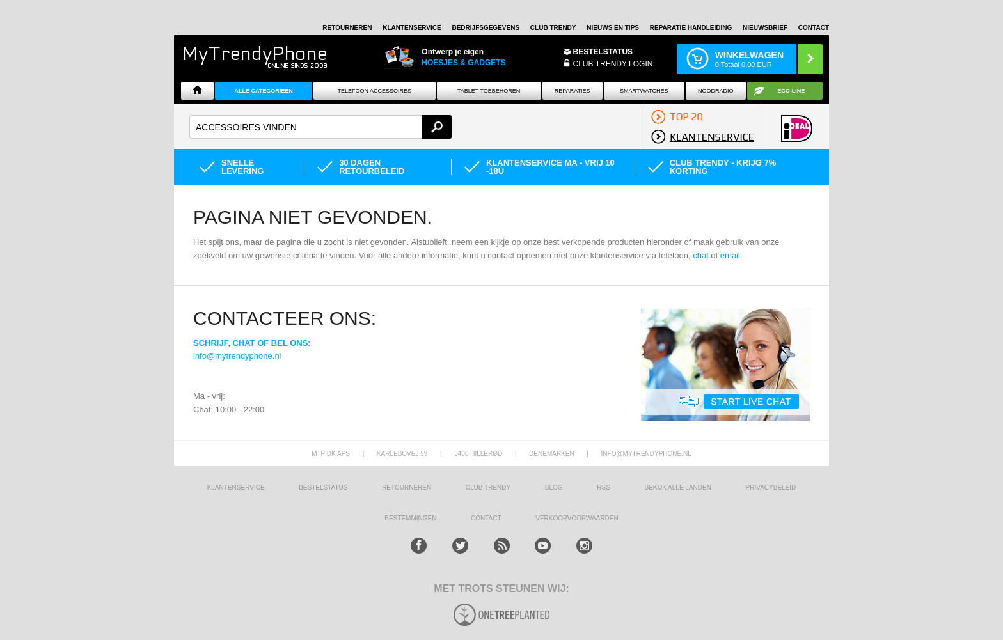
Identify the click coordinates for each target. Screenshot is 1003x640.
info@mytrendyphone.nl (237, 356)
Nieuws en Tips (613, 27)
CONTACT (486, 518)
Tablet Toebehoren (488, 91)
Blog (554, 487)
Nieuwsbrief (765, 27)
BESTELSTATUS (603, 51)
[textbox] (320, 127)
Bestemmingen (410, 518)
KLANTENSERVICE (412, 27)
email (730, 255)
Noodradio (716, 91)
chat (701, 255)
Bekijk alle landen (677, 487)
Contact (813, 27)
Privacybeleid (771, 487)
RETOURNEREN (347, 27)
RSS (603, 487)
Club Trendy (553, 27)
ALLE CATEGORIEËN (263, 91)
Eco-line (791, 91)
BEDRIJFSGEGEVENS (485, 27)
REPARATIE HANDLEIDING (691, 27)
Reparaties (572, 91)
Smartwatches (644, 91)
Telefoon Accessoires (374, 91)
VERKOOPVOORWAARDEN (576, 518)
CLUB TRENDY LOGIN (613, 63)
